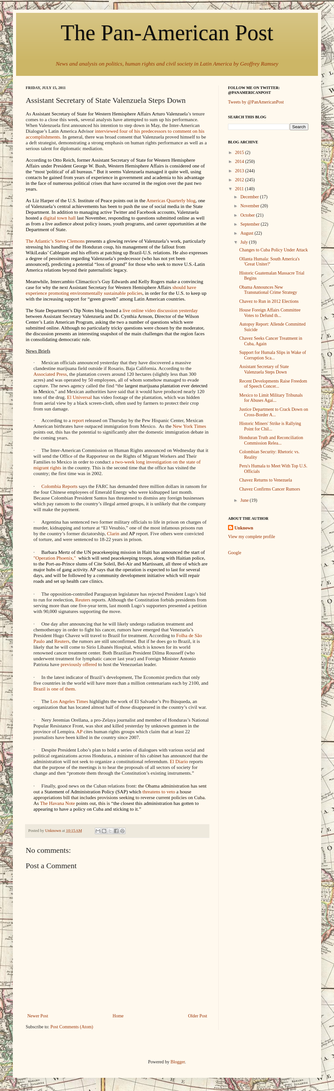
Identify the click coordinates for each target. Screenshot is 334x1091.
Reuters (82, 599)
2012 (240, 179)
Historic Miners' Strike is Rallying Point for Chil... (270, 426)
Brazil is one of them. (54, 688)
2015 (240, 152)
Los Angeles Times (69, 701)
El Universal (79, 397)
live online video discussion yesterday (160, 310)
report (78, 420)
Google (234, 552)
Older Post (197, 1016)
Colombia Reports (59, 486)
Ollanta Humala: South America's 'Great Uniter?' (269, 262)
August (247, 233)
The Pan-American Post (167, 32)
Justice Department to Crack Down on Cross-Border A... (273, 412)
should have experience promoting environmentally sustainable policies (111, 290)
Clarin (113, 533)
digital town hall (59, 218)
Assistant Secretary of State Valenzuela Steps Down (264, 369)
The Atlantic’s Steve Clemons (55, 241)
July (244, 242)
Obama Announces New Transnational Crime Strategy (268, 290)
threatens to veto (158, 791)
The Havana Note (57, 803)
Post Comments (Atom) (71, 1026)
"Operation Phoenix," (54, 558)
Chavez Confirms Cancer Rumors (269, 489)
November (250, 205)
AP (79, 731)
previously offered (79, 664)
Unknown (243, 528)
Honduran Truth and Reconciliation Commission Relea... (271, 440)
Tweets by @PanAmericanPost (256, 102)
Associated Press (50, 374)
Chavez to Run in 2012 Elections (269, 301)
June (245, 500)
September (250, 224)
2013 (240, 170)
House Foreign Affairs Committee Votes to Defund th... (270, 313)
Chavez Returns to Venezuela (265, 480)
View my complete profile (251, 536)
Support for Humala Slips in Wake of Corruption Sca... (272, 355)
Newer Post (37, 1016)
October (248, 215)
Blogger (178, 1061)
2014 (240, 161)
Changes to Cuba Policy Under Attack (273, 250)
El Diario (179, 761)
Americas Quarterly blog (171, 200)
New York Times (189, 426)
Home (118, 1016)
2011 (240, 188)
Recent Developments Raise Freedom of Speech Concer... (273, 384)
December (250, 196)
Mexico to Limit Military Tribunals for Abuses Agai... (271, 398)
